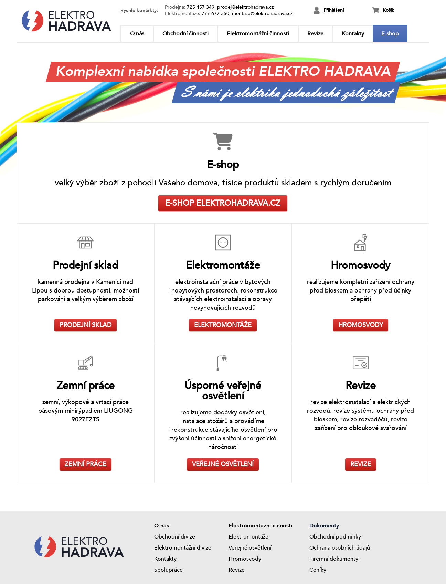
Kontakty (353, 34)
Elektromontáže (248, 537)
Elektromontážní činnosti (258, 34)
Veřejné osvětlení (250, 548)
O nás (137, 34)
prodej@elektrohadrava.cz (245, 7)
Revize (315, 34)
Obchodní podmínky (335, 537)
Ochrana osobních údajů (339, 548)
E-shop (390, 34)
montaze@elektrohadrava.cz (262, 13)
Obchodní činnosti (185, 34)
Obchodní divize (174, 537)
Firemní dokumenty (333, 559)
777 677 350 (215, 13)
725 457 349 (200, 7)
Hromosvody (245, 559)
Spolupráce (168, 570)
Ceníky (317, 570)
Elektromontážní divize (182, 548)
